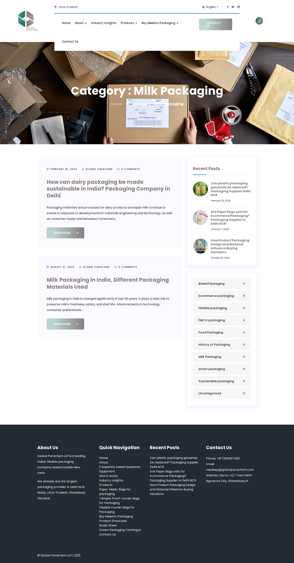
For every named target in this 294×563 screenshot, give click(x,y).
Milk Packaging (210, 357)
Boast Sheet (108, 525)
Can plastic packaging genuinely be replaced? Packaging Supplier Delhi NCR (231, 189)
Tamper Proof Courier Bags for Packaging (119, 500)
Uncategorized (210, 393)
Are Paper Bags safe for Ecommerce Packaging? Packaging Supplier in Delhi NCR (230, 218)
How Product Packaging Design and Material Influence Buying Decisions (230, 246)
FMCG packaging (212, 320)
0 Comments (128, 169)
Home (66, 23)
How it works (108, 476)
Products (129, 23)
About (81, 23)
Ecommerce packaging (216, 296)
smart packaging (212, 369)
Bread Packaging (211, 284)
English (212, 7)
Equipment (107, 471)
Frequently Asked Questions (119, 467)
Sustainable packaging (216, 381)
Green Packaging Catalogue (120, 530)
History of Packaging (214, 344)
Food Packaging (211, 332)
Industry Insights (103, 23)
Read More (66, 233)
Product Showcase (113, 521)
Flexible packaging (213, 308)
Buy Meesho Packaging (160, 23)
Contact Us (70, 42)
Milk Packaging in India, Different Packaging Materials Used (108, 283)
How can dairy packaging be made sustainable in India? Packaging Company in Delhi (108, 188)
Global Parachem (99, 169)
